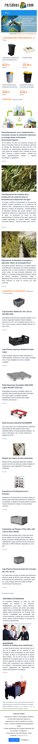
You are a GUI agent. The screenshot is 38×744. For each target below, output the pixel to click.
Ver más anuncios (8, 593)
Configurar (25, 740)
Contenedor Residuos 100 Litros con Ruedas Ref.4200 (27, 86)
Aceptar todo (14, 740)
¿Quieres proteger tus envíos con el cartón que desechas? (18, 702)
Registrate (33, 34)
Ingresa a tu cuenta (22, 34)
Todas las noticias (17, 99)
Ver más (4, 161)
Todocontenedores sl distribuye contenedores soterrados (18, 704)
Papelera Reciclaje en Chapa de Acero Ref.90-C (9, 86)
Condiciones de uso (22, 735)
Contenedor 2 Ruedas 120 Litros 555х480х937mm (10, 58)
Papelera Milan (27, 57)
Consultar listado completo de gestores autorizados (18, 623)
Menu (6, 13)
